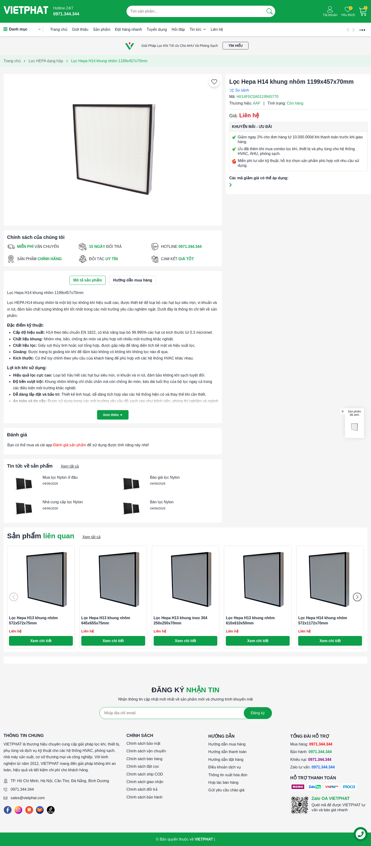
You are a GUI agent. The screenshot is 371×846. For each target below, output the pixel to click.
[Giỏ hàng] (362, 11)
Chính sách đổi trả (142, 789)
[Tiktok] (51, 810)
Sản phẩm (101, 29)
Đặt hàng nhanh (128, 29)
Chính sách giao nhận (145, 782)
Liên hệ (217, 29)
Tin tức (198, 29)
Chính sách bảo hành (144, 797)
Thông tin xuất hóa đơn (227, 775)
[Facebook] (8, 810)
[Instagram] (18, 810)
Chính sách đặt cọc (143, 766)
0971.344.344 (22, 789)
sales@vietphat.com (28, 798)
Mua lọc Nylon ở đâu (60, 477)
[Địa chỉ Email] (185, 713)
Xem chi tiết (41, 641)
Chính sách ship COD (145, 774)
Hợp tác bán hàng (223, 782)
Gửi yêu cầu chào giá (226, 790)
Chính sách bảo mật (143, 743)
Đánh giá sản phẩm (69, 445)
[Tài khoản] (330, 11)
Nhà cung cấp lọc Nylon (63, 502)
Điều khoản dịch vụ (224, 767)
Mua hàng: (311, 744)
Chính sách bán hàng (144, 759)
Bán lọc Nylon (162, 502)
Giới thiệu (80, 29)
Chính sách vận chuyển (146, 751)
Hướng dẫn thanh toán (227, 752)
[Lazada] (40, 810)
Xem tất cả (70, 466)
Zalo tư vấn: (312, 767)
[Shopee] (29, 810)
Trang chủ (58, 29)
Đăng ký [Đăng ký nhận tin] (258, 713)
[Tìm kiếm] (269, 11)
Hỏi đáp (178, 29)
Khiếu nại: (311, 760)
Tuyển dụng (157, 29)
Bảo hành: (311, 752)
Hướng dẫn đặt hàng (225, 760)
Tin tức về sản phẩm (29, 466)
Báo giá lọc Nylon (165, 477)
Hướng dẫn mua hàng (226, 744)
